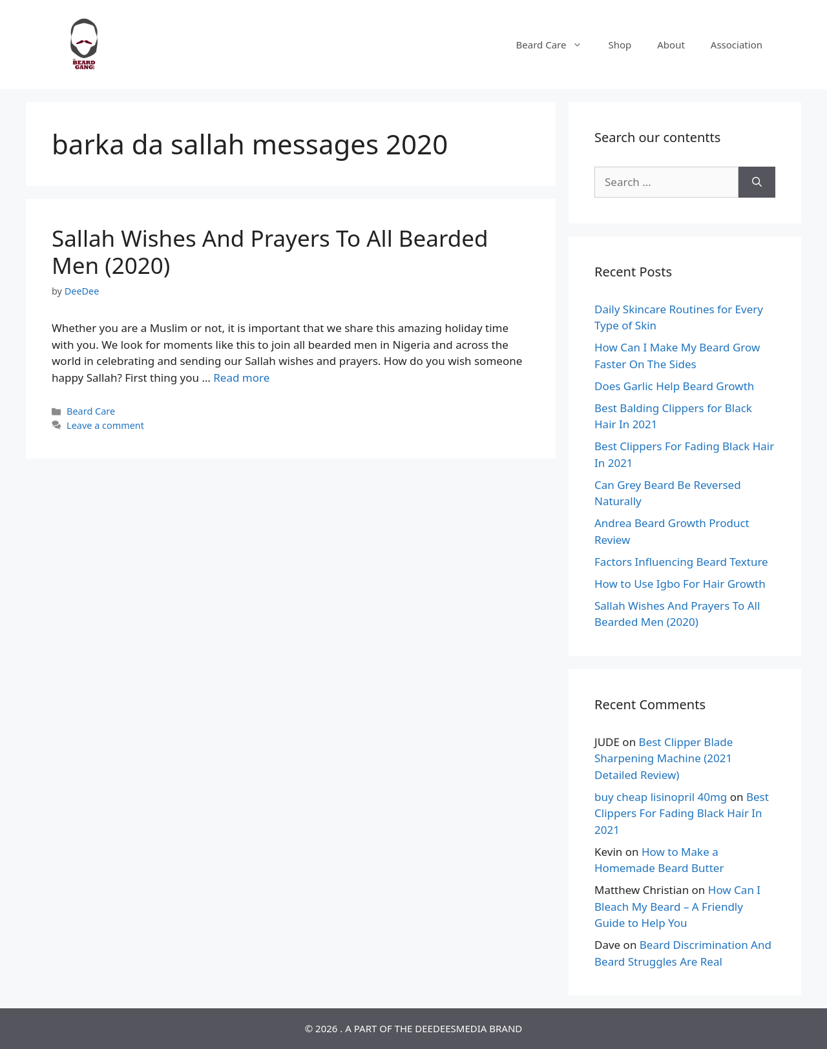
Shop (619, 44)
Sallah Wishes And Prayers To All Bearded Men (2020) (270, 251)
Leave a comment (105, 425)
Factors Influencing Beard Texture (681, 561)
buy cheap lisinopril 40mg (660, 796)
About (671, 44)
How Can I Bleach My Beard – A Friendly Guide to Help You (677, 906)
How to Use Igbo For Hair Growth (680, 583)
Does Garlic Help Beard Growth (674, 386)
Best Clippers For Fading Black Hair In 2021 (681, 813)
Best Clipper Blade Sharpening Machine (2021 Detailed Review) (663, 758)
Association (736, 44)
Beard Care (556, 44)
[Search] (756, 182)
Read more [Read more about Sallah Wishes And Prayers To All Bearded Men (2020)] (241, 377)
